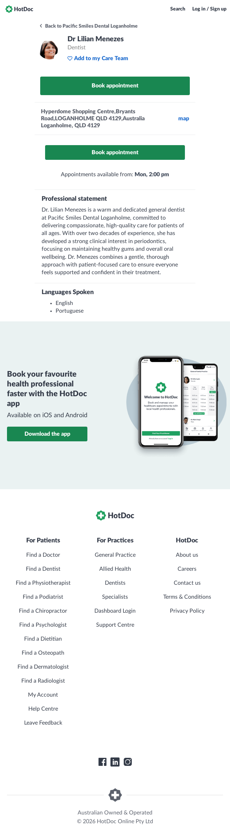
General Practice (115, 555)
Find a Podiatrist (43, 597)
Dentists (115, 583)
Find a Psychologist (43, 625)
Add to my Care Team (97, 58)
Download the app (47, 434)
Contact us (187, 583)
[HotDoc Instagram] (127, 762)
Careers (187, 569)
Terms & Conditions (187, 597)
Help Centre (43, 709)
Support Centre (115, 625)
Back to (88, 26)
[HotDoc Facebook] (102, 762)
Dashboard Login (115, 611)
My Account (43, 695)
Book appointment (115, 85)
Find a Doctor (43, 555)
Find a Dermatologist (43, 667)
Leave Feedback (43, 723)
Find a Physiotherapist (43, 583)
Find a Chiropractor (43, 611)
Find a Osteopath (43, 653)
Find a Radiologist (43, 681)
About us (187, 555)
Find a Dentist (43, 569)
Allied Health (115, 569)
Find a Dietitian (43, 639)
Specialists (115, 597)
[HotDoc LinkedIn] (115, 762)
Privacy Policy (187, 611)
